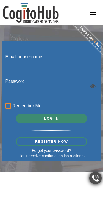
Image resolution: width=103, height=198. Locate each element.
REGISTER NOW (51, 141)
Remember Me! (24, 106)
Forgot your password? (51, 150)
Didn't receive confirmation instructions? (51, 156)
